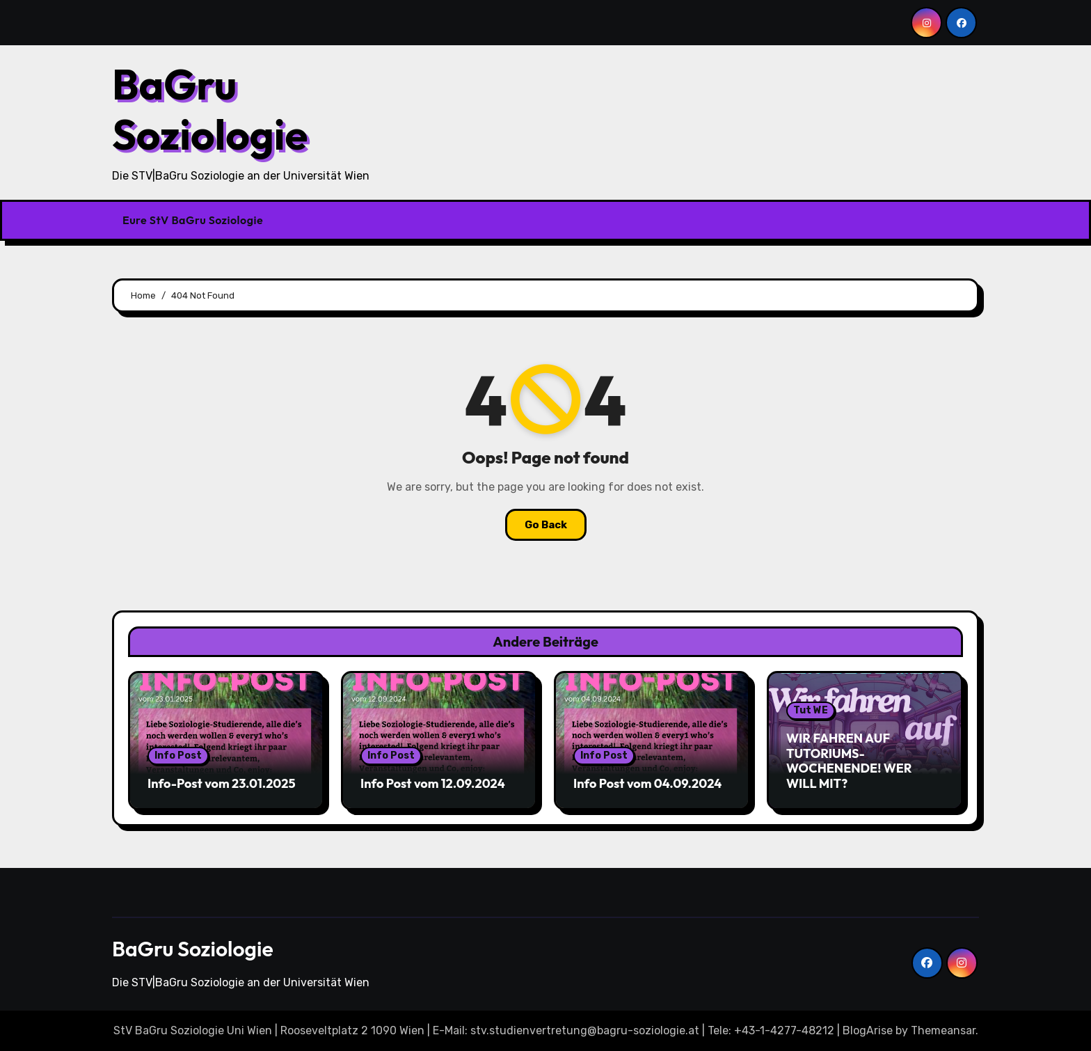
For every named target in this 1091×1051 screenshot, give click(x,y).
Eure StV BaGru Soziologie (192, 220)
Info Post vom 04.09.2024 (647, 783)
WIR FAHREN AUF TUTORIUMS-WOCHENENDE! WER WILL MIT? (849, 760)
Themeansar (943, 1030)
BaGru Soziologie (210, 109)
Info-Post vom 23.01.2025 (222, 783)
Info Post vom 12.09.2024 (432, 783)
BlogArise (868, 1030)
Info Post (178, 755)
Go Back (546, 525)
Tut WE (810, 710)
